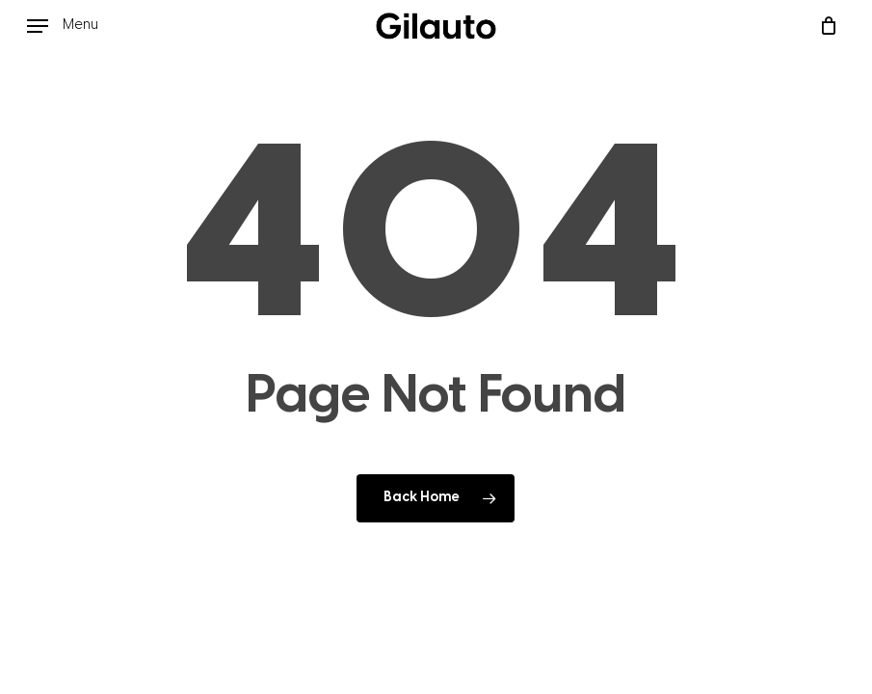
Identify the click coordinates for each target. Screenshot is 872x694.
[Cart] (823, 26)
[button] (62, 26)
